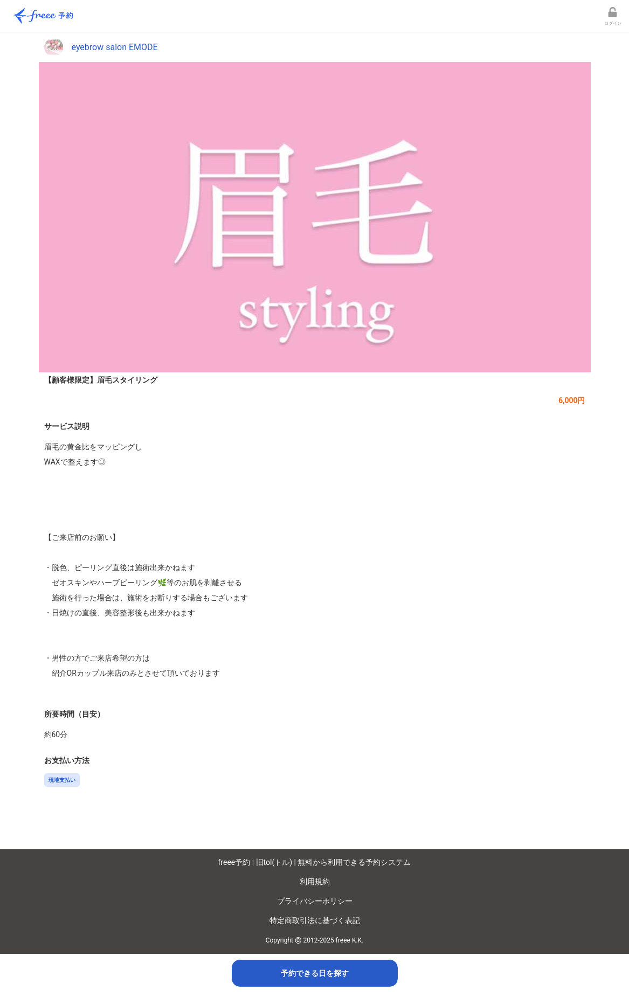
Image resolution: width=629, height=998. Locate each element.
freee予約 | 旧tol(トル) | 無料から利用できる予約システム (314, 862)
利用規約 (315, 881)
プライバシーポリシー (314, 901)
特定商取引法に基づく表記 (314, 920)
